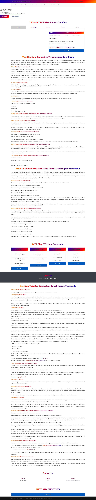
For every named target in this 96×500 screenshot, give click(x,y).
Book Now (81, 1)
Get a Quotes (15, 16)
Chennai (51, 278)
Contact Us (52, 4)
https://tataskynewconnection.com (52, 445)
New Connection (34, 4)
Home (16, 4)
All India (40, 278)
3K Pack (55, 278)
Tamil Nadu (45, 278)
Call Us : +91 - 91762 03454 (54, 1)
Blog (59, 4)
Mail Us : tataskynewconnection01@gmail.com (21, 1)
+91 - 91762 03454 (43, 358)
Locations (44, 4)
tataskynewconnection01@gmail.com (35, 360)
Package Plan (24, 4)
